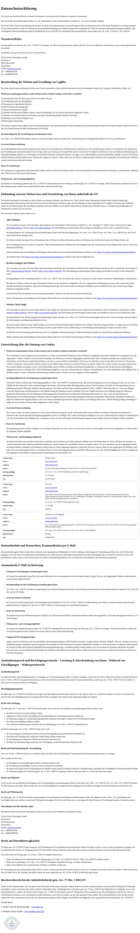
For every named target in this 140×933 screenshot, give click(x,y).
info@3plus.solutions (14, 228)
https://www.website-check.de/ (50, 271)
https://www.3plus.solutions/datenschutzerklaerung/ (116, 252)
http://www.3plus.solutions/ (40, 228)
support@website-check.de (21, 271)
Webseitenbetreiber (51, 465)
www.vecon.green (51, 461)
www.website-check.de (34, 911)
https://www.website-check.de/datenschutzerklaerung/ (117, 298)
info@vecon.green (14, 69)
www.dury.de (37, 907)
